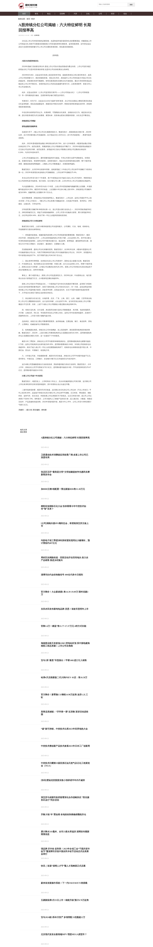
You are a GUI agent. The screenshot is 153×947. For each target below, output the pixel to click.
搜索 (131, 4)
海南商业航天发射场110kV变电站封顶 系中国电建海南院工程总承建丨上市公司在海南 (65, 644)
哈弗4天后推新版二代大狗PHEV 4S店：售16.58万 (64, 677)
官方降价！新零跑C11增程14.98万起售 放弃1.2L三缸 (64, 695)
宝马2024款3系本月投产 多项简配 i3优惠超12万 (63, 917)
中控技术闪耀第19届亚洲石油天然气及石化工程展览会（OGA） (65, 764)
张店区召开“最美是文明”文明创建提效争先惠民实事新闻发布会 (65, 473)
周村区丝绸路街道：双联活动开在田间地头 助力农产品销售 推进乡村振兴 (64, 558)
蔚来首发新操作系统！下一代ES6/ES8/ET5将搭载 (64, 883)
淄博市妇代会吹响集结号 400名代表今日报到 (62, 574)
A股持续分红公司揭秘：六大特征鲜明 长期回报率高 (65, 437)
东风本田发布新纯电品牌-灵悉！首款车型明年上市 (64, 609)
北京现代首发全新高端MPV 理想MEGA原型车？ (64, 934)
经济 (33, 19)
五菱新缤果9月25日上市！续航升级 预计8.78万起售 (65, 900)
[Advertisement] (55, 423)
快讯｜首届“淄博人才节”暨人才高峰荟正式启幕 (63, 866)
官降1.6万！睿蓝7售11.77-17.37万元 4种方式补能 (63, 626)
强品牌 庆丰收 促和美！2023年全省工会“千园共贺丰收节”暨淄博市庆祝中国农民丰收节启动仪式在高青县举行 (65, 851)
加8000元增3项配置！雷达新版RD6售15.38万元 (63, 489)
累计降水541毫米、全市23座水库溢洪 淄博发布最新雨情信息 (65, 832)
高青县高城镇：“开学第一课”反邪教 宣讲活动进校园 (64, 713)
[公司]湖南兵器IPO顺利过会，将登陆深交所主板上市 (65, 524)
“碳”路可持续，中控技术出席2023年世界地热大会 (64, 729)
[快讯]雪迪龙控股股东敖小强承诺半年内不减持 (63, 780)
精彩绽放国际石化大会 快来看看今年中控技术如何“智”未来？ (63, 507)
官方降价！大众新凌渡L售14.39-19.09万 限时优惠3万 (64, 593)
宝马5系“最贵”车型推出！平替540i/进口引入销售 (64, 660)
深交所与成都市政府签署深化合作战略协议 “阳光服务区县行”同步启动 (65, 798)
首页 (28, 19)
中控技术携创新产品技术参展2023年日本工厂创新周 (65, 746)
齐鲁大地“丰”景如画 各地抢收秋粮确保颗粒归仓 (63, 814)
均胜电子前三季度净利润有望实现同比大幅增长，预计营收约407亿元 (65, 541)
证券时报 (36, 35)
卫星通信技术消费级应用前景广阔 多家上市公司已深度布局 (64, 456)
